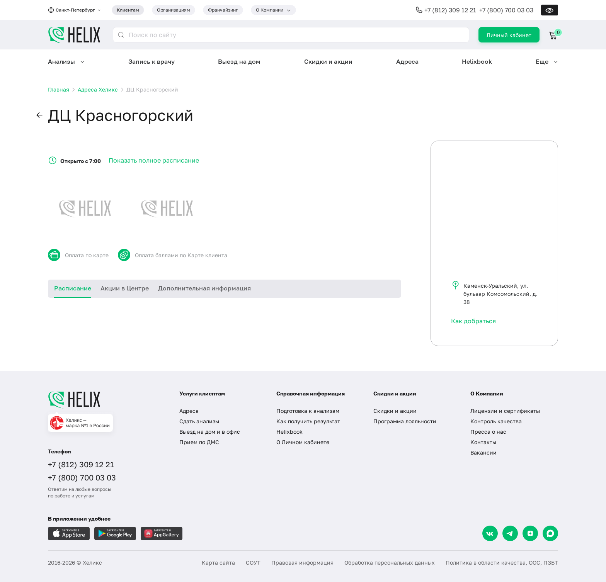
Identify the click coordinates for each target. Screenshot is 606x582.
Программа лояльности (404, 421)
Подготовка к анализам (307, 410)
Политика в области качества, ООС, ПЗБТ (502, 562)
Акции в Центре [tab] (124, 288)
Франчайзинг (223, 10)
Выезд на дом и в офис (209, 431)
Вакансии (483, 452)
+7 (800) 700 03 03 (506, 10)
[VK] (490, 533)
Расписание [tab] (72, 288)
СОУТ (253, 562)
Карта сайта (218, 562)
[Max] (550, 533)
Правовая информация (302, 562)
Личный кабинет (509, 35)
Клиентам (128, 10)
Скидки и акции (328, 61)
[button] (39, 115)
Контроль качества (496, 421)
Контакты (483, 442)
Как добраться (473, 321)
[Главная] (106, 400)
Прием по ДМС (199, 442)
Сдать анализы (199, 421)
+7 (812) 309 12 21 (450, 10)
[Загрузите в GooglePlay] (115, 533)
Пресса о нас (488, 431)
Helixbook (477, 61)
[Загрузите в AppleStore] (69, 533)
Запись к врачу (151, 61)
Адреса (407, 61)
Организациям (173, 10)
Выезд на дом (239, 61)
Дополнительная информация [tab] (204, 288)
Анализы (61, 61)
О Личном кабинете (302, 442)
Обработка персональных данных (389, 562)
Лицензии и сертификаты (505, 410)
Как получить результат (308, 421)
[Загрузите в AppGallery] (161, 533)
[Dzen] (530, 533)
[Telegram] (510, 533)
